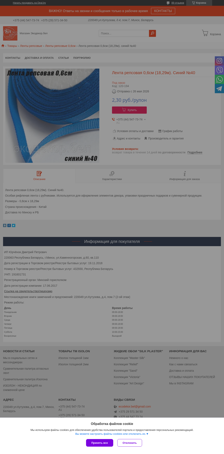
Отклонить (130, 442)
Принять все (99, 442)
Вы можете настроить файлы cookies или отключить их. (110, 433)
